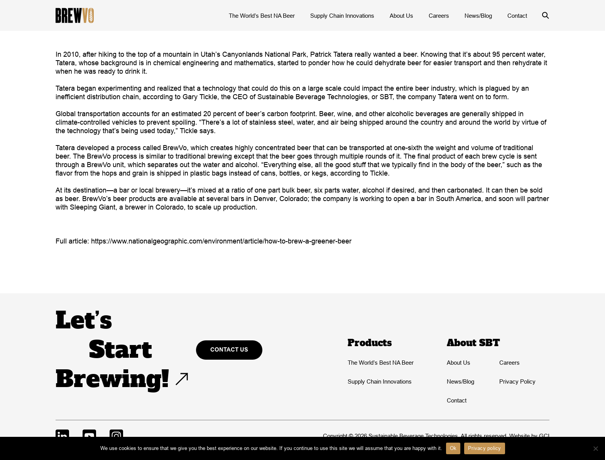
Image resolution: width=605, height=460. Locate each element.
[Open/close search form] (545, 15)
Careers (439, 15)
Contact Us (229, 349)
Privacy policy (484, 448)
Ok (453, 448)
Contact (517, 15)
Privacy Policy (517, 381)
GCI (544, 436)
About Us (401, 15)
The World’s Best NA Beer (262, 15)
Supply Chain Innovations (342, 15)
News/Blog (478, 15)
